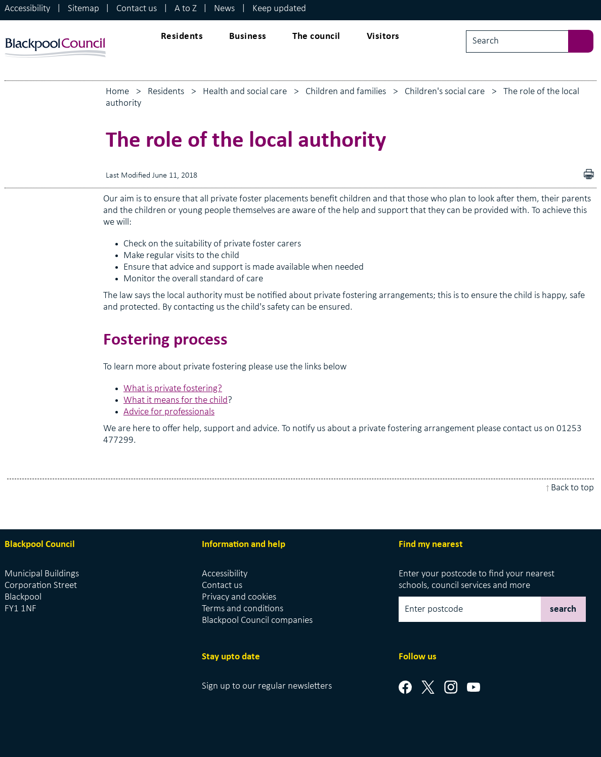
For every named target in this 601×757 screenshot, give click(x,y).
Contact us (136, 9)
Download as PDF (574, 175)
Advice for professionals (168, 412)
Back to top (572, 488)
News (224, 9)
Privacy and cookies (239, 597)
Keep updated (279, 9)
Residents (182, 36)
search (563, 609)
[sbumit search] (585, 40)
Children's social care (445, 92)
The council (316, 36)
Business (248, 36)
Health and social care (245, 92)
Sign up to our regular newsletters (267, 686)
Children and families (346, 92)
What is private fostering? (172, 389)
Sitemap (83, 9)
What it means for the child (175, 400)
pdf (591, 175)
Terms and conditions (242, 609)
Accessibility (27, 9)
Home (117, 92)
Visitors (383, 36)
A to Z (186, 9)
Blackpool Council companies (257, 620)
